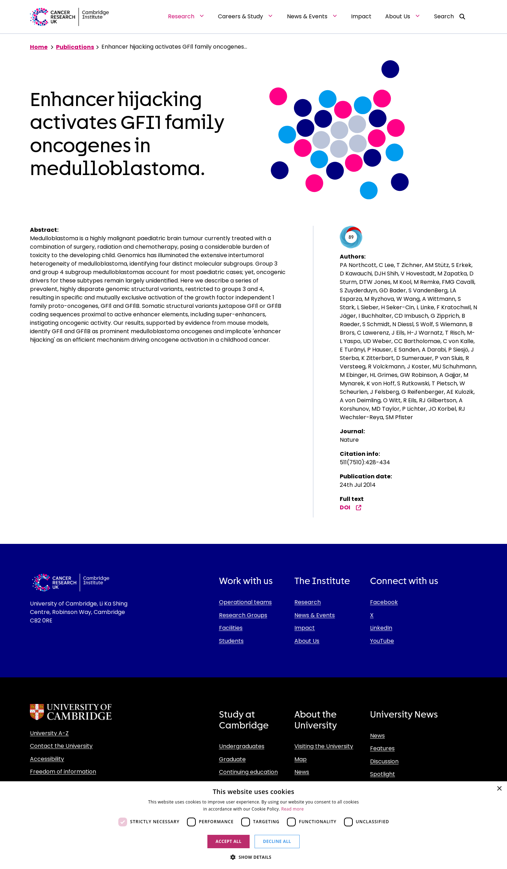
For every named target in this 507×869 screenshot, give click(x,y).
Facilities (231, 628)
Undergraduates (241, 746)
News (301, 772)
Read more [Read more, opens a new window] (292, 809)
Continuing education (248, 772)
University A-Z (49, 733)
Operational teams (245, 602)
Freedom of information (63, 772)
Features (382, 748)
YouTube (382, 641)
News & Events (314, 615)
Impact (304, 628)
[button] (253, 857)
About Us (306, 641)
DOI (351, 507)
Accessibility (47, 759)
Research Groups (243, 615)
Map (300, 759)
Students (231, 641)
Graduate (232, 759)
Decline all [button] (277, 841)
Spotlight (382, 774)
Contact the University (61, 746)
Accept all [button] (228, 841)
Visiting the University (323, 746)
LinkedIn (381, 628)
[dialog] (253, 825)
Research (307, 602)
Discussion (384, 761)
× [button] (499, 789)
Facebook (384, 602)
